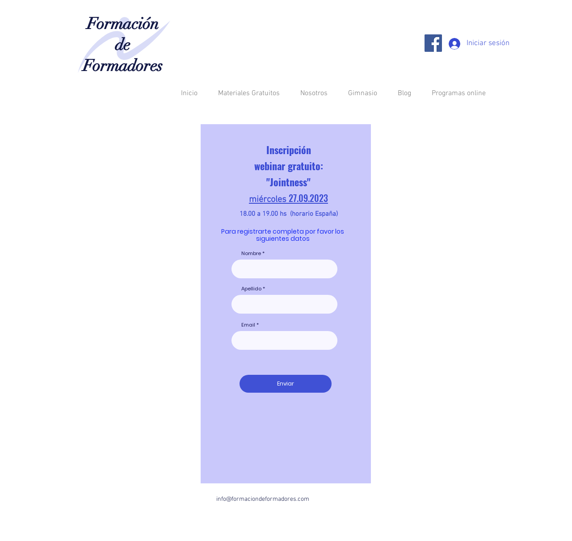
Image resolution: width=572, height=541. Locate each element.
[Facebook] (433, 43)
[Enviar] (286, 384)
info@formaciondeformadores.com (262, 499)
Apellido (251, 288)
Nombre (251, 253)
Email (248, 325)
